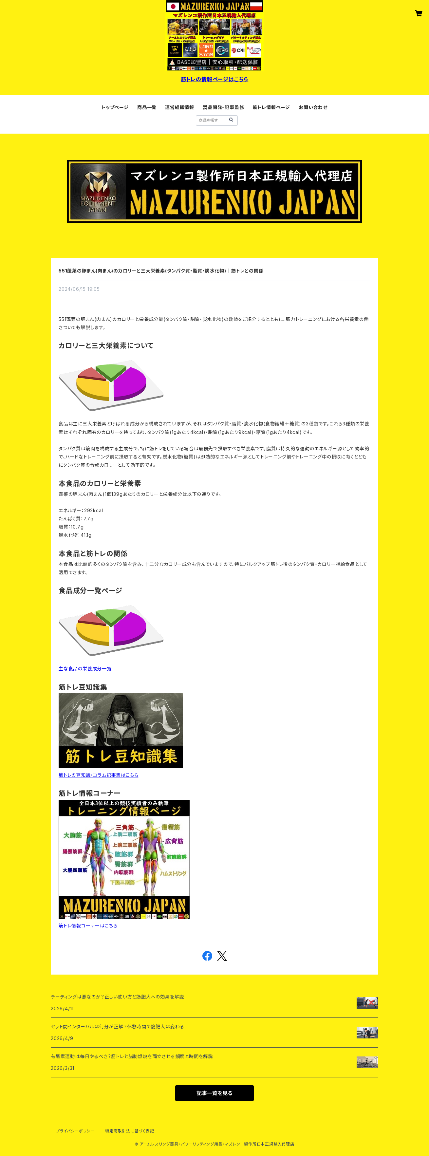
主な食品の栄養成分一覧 (85, 668)
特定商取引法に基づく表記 (129, 1130)
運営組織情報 (179, 107)
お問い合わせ (313, 107)
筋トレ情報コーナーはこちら (88, 925)
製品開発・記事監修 (223, 107)
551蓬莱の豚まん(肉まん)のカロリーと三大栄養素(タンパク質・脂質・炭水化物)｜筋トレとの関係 (161, 270)
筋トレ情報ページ (271, 107)
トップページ (115, 107)
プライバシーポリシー (75, 1130)
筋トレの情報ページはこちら (214, 79)
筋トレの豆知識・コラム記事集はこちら (98, 775)
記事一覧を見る (214, 1093)
